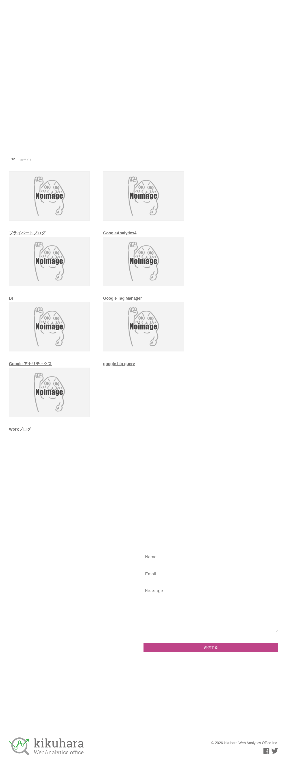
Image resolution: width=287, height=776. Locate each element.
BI (11, 298)
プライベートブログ (27, 233)
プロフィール (145, 12)
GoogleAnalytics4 (120, 233)
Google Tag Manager (122, 298)
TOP (12, 159)
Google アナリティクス (30, 364)
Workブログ (20, 429)
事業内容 (120, 12)
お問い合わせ (247, 12)
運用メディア (194, 12)
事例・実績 (221, 12)
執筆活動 (169, 12)
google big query (119, 364)
